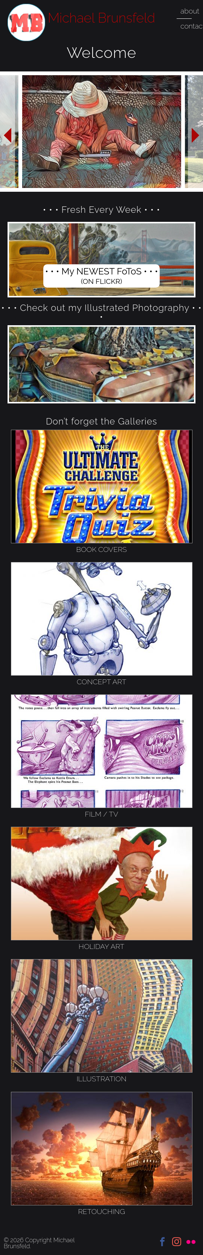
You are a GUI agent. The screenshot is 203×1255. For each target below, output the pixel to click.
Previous (7, 131)
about (189, 11)
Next (195, 131)
